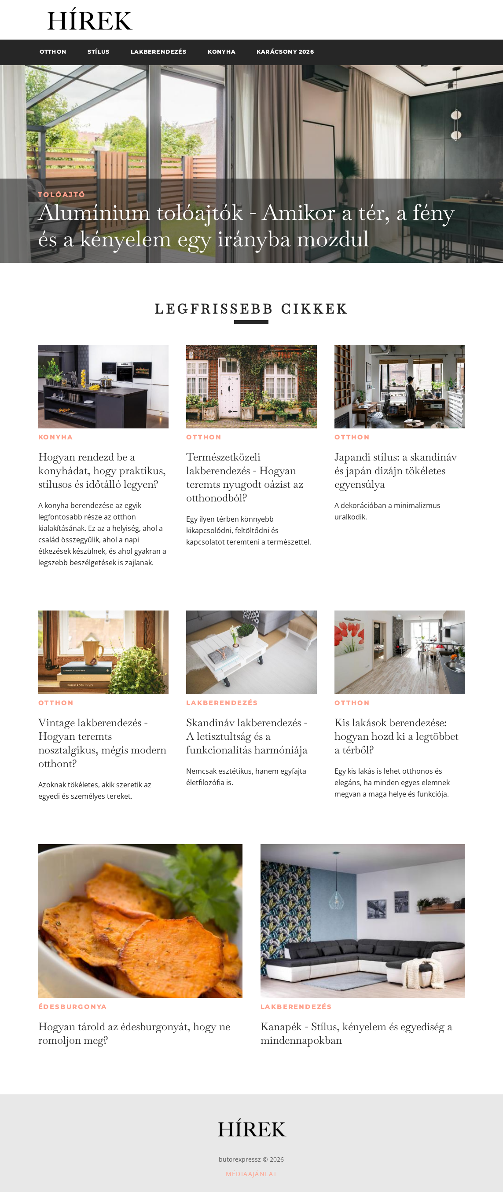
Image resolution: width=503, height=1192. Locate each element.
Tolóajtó (62, 194)
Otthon (204, 437)
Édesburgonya (73, 1007)
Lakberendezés (222, 703)
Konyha (55, 437)
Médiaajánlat (252, 1174)
